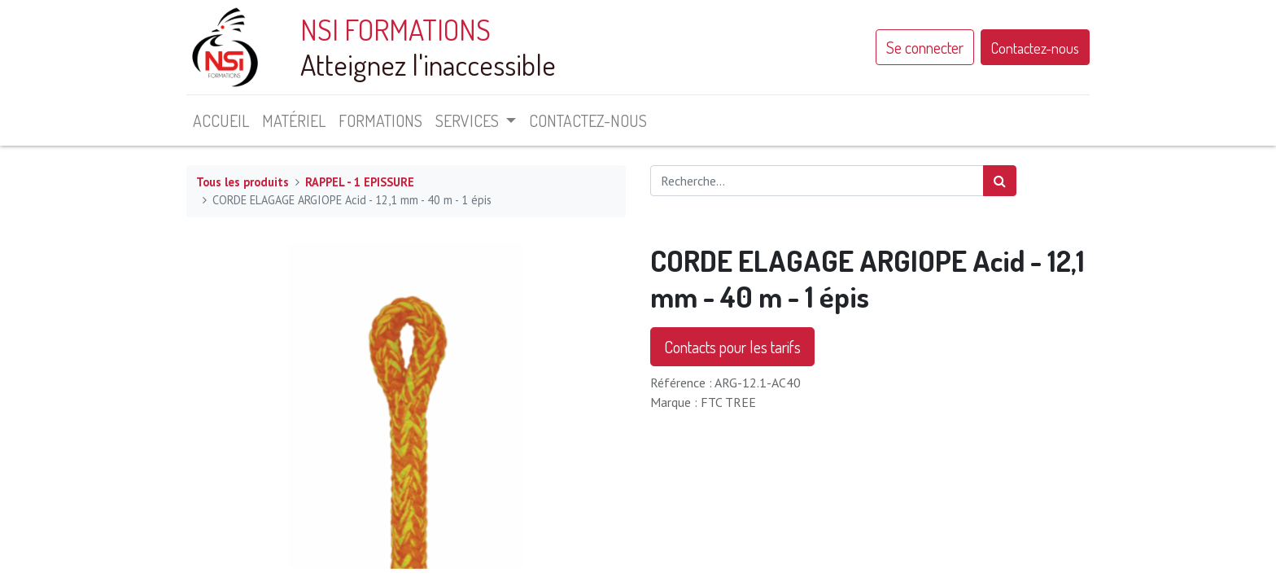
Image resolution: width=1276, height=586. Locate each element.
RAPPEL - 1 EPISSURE (359, 182)
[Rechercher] (999, 180)
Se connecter (925, 47)
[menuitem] (221, 120)
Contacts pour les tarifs (732, 346)
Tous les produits (242, 182)
